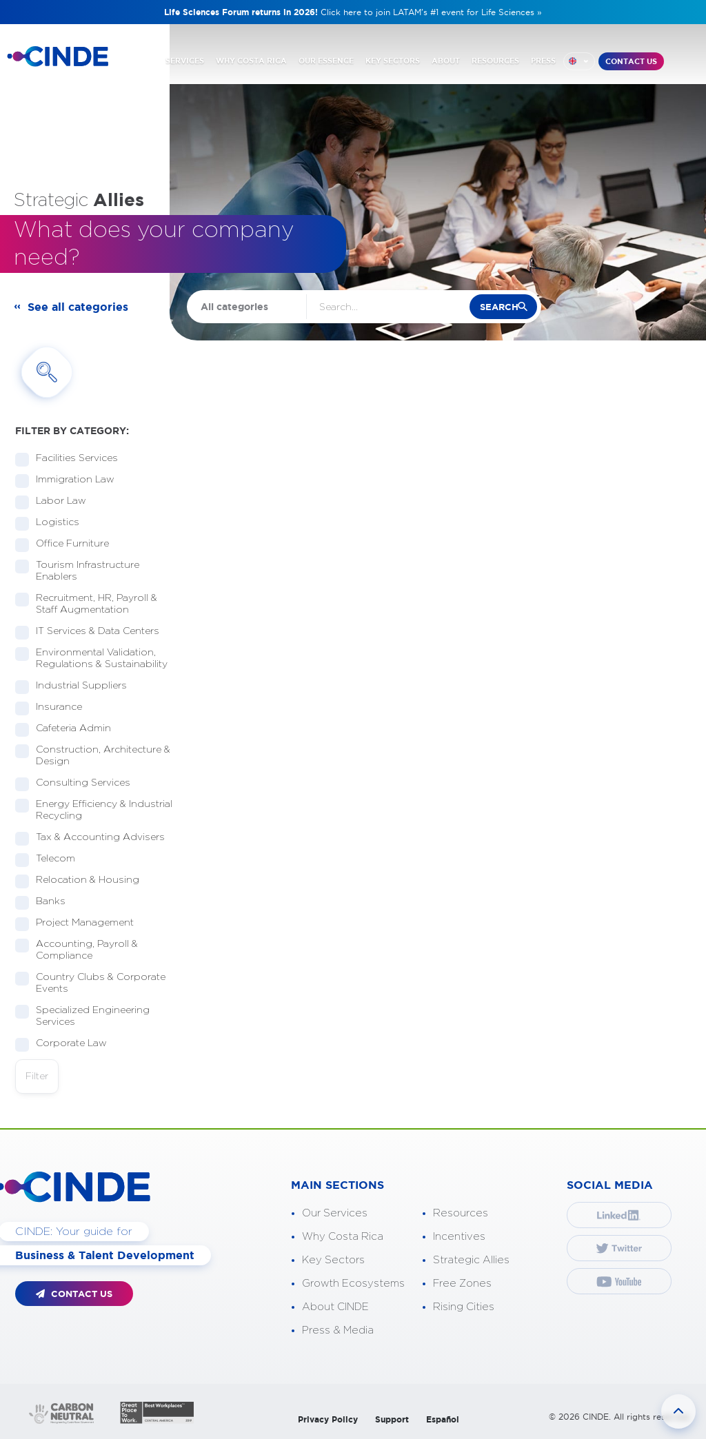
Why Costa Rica (342, 1237)
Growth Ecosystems (353, 1283)
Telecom (51, 859)
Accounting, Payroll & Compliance (76, 950)
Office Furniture (68, 544)
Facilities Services (72, 459)
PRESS (543, 61)
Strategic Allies (471, 1260)
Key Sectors (333, 1260)
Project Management (80, 923)
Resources (460, 1213)
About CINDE (335, 1307)
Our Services (334, 1213)
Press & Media (338, 1330)
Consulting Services (78, 783)
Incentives (459, 1237)
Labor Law (56, 501)
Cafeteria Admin (69, 729)
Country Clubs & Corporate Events (90, 983)
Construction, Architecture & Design (92, 755)
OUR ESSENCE (326, 61)
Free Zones (462, 1283)
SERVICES (184, 61)
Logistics (53, 523)
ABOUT (446, 61)
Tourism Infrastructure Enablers (77, 571)
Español (442, 1419)
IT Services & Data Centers (93, 631)
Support (392, 1419)
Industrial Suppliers (77, 686)
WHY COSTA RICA (251, 61)
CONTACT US (631, 61)
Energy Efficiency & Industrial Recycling (93, 810)
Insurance (54, 707)
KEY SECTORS (392, 61)
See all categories (78, 306)
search (499, 307)
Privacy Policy (328, 1419)
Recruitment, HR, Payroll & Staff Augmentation (86, 604)
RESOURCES (495, 61)
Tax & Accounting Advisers (94, 838)
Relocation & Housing (83, 880)
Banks (46, 902)
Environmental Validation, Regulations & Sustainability (94, 658)
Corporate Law (67, 1044)
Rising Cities (463, 1307)
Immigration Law (70, 480)
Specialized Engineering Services (82, 1016)
